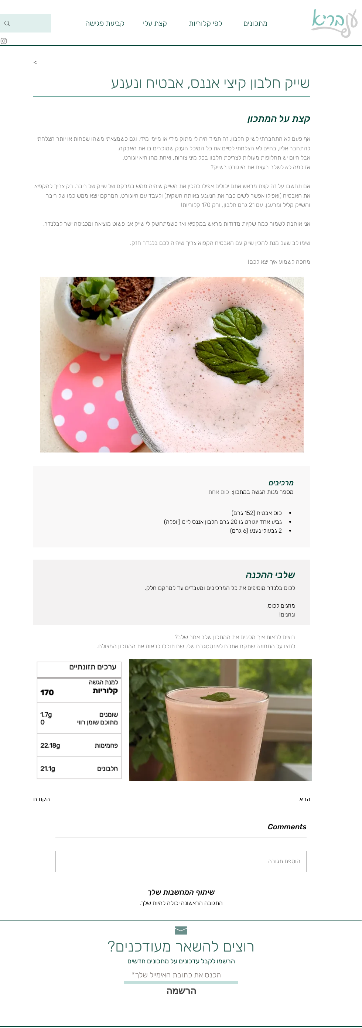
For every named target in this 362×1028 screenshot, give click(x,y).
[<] (57, 62)
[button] (205, 23)
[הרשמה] (181, 991)
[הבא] (291, 799)
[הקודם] (57, 799)
